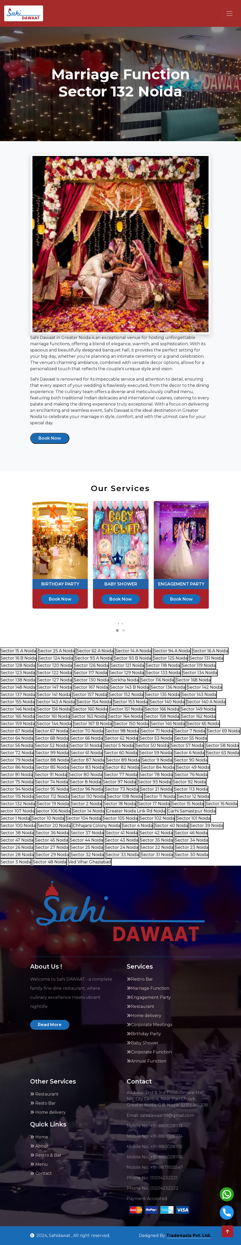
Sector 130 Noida (91, 679)
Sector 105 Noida (120, 818)
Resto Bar (43, 1103)
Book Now (49, 438)
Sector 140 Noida (167, 701)
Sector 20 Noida (54, 825)
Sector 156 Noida (54, 709)
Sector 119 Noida (199, 665)
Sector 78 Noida (156, 774)
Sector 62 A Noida (95, 650)
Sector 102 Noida (157, 818)
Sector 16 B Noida (18, 658)
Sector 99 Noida (52, 752)
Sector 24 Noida (121, 847)
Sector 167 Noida (91, 687)
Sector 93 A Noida (93, 658)
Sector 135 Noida (162, 694)
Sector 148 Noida (18, 687)
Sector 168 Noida (193, 679)
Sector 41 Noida (122, 832)
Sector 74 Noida (51, 781)
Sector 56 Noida (17, 745)
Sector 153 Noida (130, 701)
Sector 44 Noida (86, 840)
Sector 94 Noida (17, 789)
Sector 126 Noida (91, 665)
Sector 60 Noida (120, 752)
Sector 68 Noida (51, 738)
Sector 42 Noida (156, 832)
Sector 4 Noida (137, 825)
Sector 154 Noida (94, 701)
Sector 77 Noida (120, 774)
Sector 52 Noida (51, 745)
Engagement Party (149, 997)
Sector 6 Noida (189, 752)
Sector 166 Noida (162, 709)
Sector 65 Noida (203, 723)
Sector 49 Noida (193, 767)
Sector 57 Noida (187, 745)
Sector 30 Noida (191, 854)
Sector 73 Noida (121, 789)
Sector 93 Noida (154, 781)
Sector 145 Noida (168, 723)
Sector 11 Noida (159, 796)
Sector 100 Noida (18, 825)
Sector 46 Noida (191, 832)
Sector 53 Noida (156, 738)
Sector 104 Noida (83, 818)
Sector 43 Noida (121, 840)
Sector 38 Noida (17, 832)
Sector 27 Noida (51, 847)
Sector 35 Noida (156, 840)
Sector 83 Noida (87, 767)
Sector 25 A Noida (56, 650)
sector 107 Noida (18, 811)
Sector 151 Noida (126, 709)
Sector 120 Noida (54, 665)
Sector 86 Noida (17, 767)
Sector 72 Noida (17, 752)
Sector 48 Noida (49, 861)
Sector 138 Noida (18, 679)
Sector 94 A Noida (171, 650)
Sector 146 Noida (18, 709)
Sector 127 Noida (54, 679)
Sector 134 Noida (200, 672)
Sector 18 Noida (120, 803)
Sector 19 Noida (53, 803)
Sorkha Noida (125, 679)
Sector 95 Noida (52, 789)
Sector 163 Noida (89, 716)
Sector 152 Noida (126, 694)
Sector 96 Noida (86, 789)
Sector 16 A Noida (210, 650)
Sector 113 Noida (191, 789)
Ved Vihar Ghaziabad (89, 861)
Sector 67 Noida (17, 730)
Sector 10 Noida (48, 818)
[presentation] (118, 623)
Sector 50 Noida (152, 745)
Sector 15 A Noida (18, 650)
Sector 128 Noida (18, 665)
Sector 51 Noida (86, 745)
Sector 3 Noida (16, 861)
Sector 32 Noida (87, 854)
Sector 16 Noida (221, 803)
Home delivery (144, 1015)
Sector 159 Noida (18, 723)
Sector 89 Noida (123, 760)
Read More (50, 1024)
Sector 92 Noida (189, 781)
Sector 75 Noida (17, 781)
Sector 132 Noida (18, 803)
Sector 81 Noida (17, 774)
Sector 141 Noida (54, 694)
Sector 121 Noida (127, 665)
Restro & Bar (45, 1155)
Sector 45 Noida (51, 840)
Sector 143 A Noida (56, 701)
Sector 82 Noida (122, 767)
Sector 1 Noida (15, 818)
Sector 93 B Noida (132, 658)
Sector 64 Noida (17, 738)
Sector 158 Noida (162, 716)
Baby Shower (143, 1042)
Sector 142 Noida (204, 687)
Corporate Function (149, 1052)
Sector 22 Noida (156, 847)
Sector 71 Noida (157, 730)
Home (39, 1137)
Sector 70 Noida (86, 730)
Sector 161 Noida (53, 716)
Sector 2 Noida (86, 803)
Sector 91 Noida (51, 774)
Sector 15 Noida (188, 803)
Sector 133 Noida (163, 672)
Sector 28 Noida (17, 854)
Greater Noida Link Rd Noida (135, 811)
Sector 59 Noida (155, 752)
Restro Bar (140, 979)
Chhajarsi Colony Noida (96, 825)
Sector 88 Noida (52, 760)
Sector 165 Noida (18, 716)
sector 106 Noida (53, 811)
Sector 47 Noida (17, 840)
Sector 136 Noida (168, 687)
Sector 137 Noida (18, 694)
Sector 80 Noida (85, 774)
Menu (39, 1164)
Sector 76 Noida (191, 774)
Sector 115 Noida (17, 796)
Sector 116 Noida (157, 679)
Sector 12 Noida (193, 796)
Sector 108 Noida (124, 796)
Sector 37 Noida (87, 832)
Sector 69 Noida (223, 730)
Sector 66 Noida (86, 738)
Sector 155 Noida (18, 701)
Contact (41, 1173)
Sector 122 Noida (54, 672)
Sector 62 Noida (121, 738)
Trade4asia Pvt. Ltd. (188, 1235)
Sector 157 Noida (90, 694)
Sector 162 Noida (198, 716)
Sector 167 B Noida (92, 723)
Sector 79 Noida (17, 760)
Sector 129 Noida (126, 672)
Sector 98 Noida (122, 730)
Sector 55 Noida (191, 738)
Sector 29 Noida (52, 854)
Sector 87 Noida (87, 760)
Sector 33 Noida (122, 854)
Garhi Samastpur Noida (192, 811)
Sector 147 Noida (54, 687)
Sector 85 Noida (52, 767)
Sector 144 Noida (54, 723)
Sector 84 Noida (158, 767)
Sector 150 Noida (131, 723)
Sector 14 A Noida (133, 650)
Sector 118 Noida (163, 665)
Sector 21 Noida (156, 789)
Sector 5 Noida (119, 745)
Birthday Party (144, 1033)
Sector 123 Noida (18, 672)
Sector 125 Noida (170, 658)
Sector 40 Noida (171, 825)
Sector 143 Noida (199, 694)
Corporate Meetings (149, 1024)
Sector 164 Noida (125, 716)
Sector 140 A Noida (206, 701)
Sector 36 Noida (52, 832)
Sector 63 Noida (222, 752)
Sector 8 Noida (85, 781)
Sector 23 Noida (191, 847)
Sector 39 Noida (206, 825)
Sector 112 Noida (52, 796)
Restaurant (140, 1006)
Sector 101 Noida (193, 818)
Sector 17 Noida (154, 803)
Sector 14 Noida (88, 811)
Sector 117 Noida (90, 672)
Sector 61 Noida (86, 752)
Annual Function (146, 1061)
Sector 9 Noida (157, 760)
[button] (117, 630)
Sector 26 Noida (17, 847)
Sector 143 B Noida (129, 687)
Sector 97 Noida (119, 781)
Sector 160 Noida (90, 709)
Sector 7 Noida (190, 730)
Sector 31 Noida (157, 854)
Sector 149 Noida (198, 709)
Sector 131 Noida (206, 658)
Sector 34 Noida (191, 840)
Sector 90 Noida (190, 760)
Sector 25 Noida (86, 847)
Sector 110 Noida (88, 796)
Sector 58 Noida (222, 745)
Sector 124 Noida (55, 658)
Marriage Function (148, 988)
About (39, 1146)
